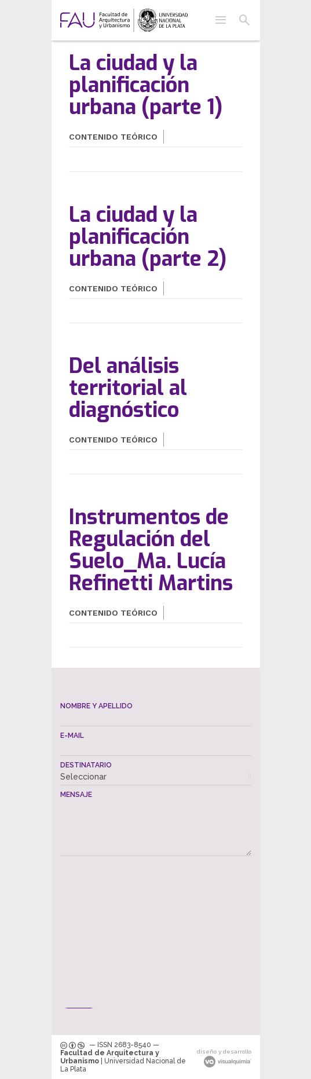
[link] (124, 20)
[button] (221, 20)
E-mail (72, 735)
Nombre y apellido (96, 706)
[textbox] (155, 717)
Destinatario (86, 765)
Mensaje (76, 794)
